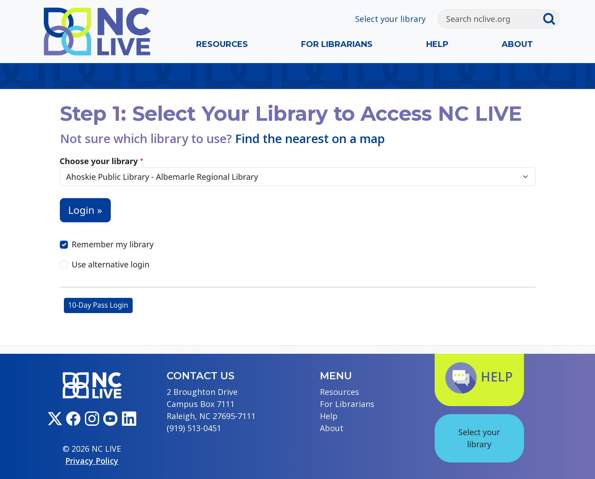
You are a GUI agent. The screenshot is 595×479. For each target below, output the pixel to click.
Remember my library (113, 244)
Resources (222, 44)
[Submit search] (550, 18)
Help (437, 44)
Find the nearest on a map (310, 138)
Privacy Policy (91, 460)
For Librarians (337, 44)
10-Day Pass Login (98, 305)
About (517, 44)
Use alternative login (111, 264)
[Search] (490, 18)
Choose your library (99, 161)
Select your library (390, 18)
